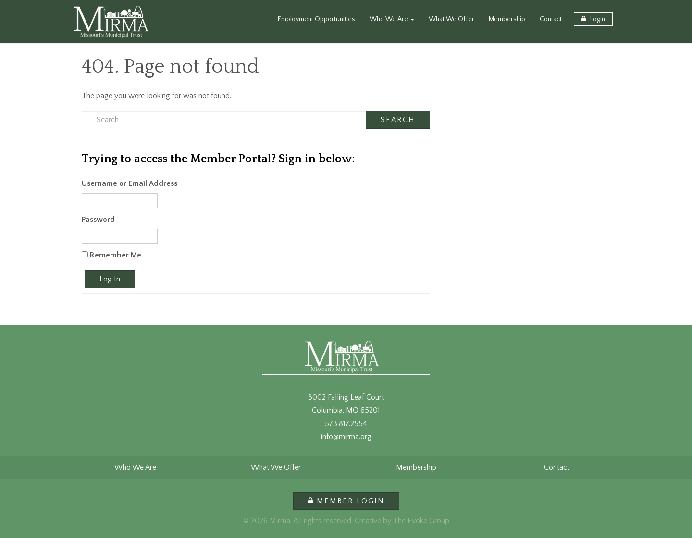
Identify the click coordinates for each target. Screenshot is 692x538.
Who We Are (392, 19)
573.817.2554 (346, 423)
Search (398, 119)
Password (98, 219)
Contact (551, 19)
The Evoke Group (421, 520)
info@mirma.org (346, 436)
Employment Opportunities (316, 19)
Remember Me (111, 255)
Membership (507, 19)
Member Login (346, 501)
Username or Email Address (129, 183)
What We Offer (451, 19)
